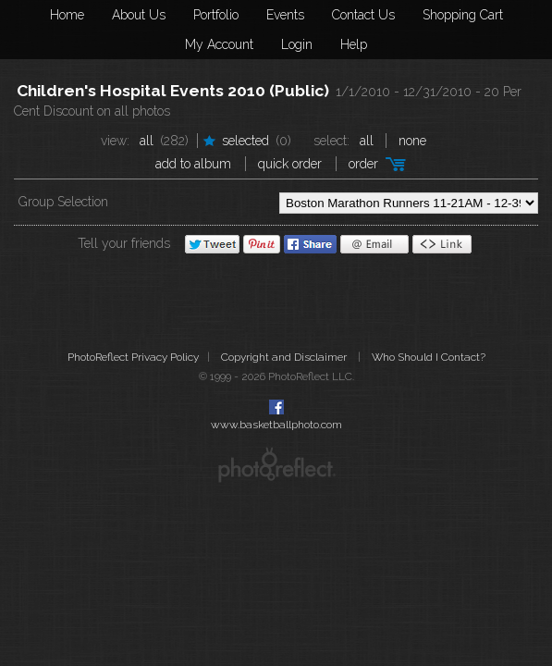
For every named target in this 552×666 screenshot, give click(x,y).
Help (353, 44)
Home (67, 14)
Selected (245, 140)
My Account (219, 44)
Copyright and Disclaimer (285, 357)
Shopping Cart (463, 14)
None (412, 140)
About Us (139, 14)
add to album (193, 163)
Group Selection (63, 201)
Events (285, 14)
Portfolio (216, 14)
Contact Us (363, 14)
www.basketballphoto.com (276, 424)
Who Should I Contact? (428, 357)
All (146, 140)
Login (297, 44)
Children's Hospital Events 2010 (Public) (173, 90)
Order (363, 163)
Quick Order (290, 163)
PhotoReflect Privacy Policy (133, 357)
